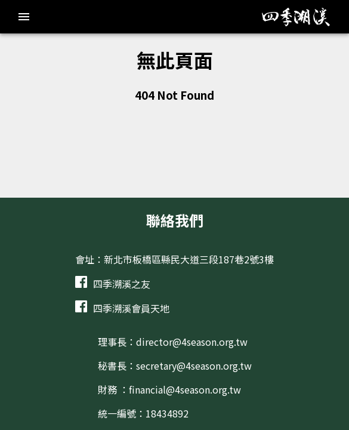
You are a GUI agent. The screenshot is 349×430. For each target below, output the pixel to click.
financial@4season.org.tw (185, 389)
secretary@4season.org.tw (194, 365)
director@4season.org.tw (192, 341)
